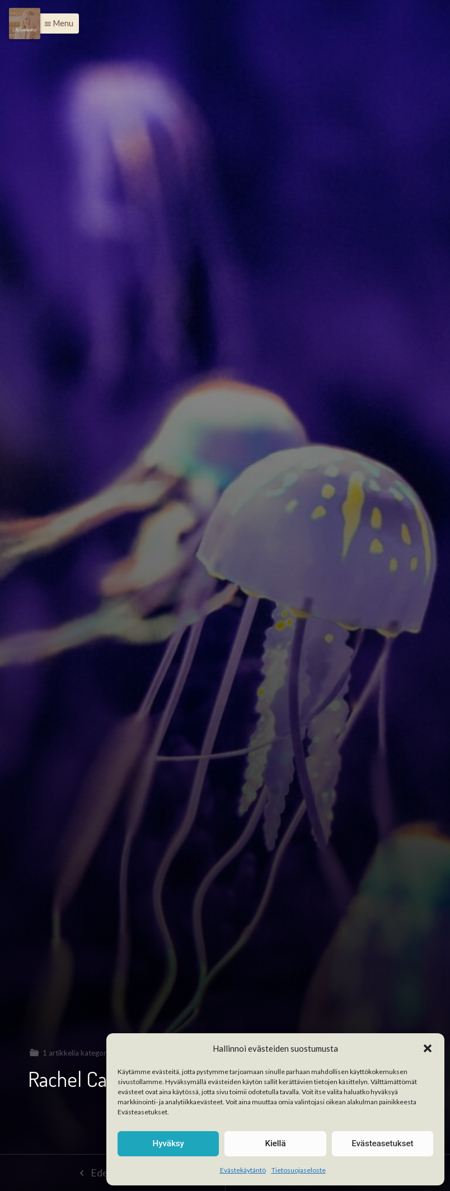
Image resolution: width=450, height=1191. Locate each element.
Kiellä (275, 1143)
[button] (427, 1048)
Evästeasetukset (382, 1143)
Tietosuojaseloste (298, 1170)
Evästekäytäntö (243, 1170)
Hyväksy (168, 1143)
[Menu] (24, 23)
